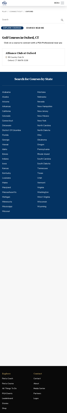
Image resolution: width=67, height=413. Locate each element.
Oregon (40, 144)
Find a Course (8, 383)
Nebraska (41, 96)
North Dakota (43, 130)
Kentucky (6, 173)
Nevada (40, 101)
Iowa (4, 163)
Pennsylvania (43, 149)
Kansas (5, 168)
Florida (5, 135)
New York (41, 120)
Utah (39, 177)
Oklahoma (42, 139)
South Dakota (43, 163)
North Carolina (44, 125)
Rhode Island (43, 154)
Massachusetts (9, 192)
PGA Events (7, 393)
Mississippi (7, 206)
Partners (37, 393)
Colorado (6, 116)
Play (4, 11)
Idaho (4, 149)
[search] (62, 20)
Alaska (5, 96)
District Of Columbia (11, 130)
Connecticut (16, 11)
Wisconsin (42, 201)
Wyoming (41, 206)
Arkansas (6, 106)
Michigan (6, 197)
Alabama (6, 92)
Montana (41, 92)
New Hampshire (44, 106)
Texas (40, 173)
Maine (5, 182)
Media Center (39, 388)
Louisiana (6, 177)
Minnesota (7, 201)
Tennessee (42, 168)
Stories (5, 403)
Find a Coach (7, 378)
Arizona (5, 101)
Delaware (6, 125)
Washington (43, 192)
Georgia (5, 139)
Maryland (6, 187)
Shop (4, 408)
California (6, 111)
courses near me (35, 28)
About (36, 383)
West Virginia (43, 197)
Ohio (39, 135)
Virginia (40, 187)
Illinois (5, 154)
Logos (36, 398)
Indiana (5, 158)
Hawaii (5, 144)
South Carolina (44, 158)
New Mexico (43, 116)
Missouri (6, 211)
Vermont (41, 182)
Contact (37, 378)
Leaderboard (7, 398)
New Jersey (42, 111)
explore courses (12, 28)
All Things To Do (9, 388)
